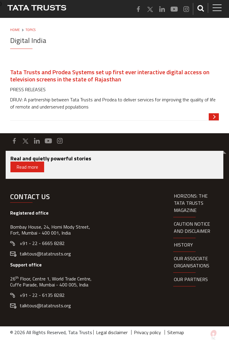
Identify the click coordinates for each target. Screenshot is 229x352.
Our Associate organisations (191, 262)
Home (15, 30)
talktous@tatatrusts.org (45, 253)
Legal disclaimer (112, 332)
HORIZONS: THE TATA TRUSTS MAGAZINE (191, 203)
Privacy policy (147, 332)
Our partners (191, 279)
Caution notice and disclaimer (192, 227)
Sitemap (175, 332)
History (183, 244)
